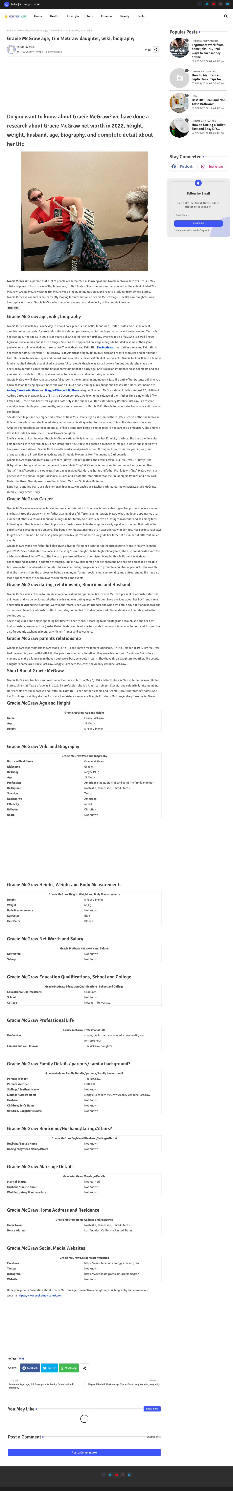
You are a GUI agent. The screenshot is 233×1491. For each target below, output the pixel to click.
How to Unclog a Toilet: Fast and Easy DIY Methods (209, 127)
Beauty (124, 16)
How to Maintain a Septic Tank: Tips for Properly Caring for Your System (206, 77)
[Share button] (84, 1367)
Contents (13, 308)
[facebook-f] (199, 3)
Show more (152, 1408)
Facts (141, 16)
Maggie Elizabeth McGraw (62, 390)
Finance (106, 16)
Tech (90, 16)
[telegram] (227, 3)
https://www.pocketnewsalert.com (40, 1295)
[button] (226, 16)
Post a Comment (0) (84, 1452)
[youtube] (213, 3)
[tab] (38, 16)
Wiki (19, 30)
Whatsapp (71, 1368)
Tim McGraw (105, 347)
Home (38, 16)
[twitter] (206, 3)
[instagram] (220, 3)
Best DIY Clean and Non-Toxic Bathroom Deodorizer (209, 102)
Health (54, 16)
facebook (186, 167)
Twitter (52, 1368)
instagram (216, 167)
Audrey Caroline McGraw (23, 390)
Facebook (32, 1368)
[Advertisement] (84, 84)
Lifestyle (73, 16)
